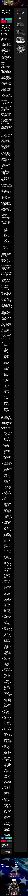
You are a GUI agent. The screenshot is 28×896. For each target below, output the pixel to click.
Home (2, 861)
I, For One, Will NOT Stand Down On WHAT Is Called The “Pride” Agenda (8, 551)
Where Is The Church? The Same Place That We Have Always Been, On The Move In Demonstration (7, 586)
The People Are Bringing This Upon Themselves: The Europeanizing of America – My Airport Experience (7, 526)
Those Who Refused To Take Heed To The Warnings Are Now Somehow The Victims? (8, 754)
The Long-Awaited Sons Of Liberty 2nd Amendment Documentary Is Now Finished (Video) (8, 673)
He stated (9, 113)
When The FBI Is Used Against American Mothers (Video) (8, 495)
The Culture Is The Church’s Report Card (8, 593)
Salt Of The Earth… (6, 579)
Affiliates (3, 870)
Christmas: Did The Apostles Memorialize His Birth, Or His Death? (7, 791)
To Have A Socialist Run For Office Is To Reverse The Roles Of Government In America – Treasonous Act (7, 476)
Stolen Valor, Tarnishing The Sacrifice (7, 747)
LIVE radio (3, 87)
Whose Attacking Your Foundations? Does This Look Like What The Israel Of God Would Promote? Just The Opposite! (7, 722)
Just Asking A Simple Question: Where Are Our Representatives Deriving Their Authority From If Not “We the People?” (7, 600)
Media (15, 870)
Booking (16, 866)
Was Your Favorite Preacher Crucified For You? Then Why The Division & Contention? (8, 631)
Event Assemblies (5, 866)
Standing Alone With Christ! (7, 796)
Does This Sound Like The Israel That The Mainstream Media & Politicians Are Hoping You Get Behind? (8, 814)
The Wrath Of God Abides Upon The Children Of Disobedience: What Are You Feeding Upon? (8, 827)
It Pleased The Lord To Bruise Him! (7, 834)
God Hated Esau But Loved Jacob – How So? (8, 821)
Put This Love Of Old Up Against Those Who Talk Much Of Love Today (7, 654)
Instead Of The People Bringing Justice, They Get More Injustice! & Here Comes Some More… (7, 502)
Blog (2, 868)
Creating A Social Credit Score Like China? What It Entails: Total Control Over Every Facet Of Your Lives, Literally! (7, 572)
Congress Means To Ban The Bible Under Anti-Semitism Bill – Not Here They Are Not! (8, 784)
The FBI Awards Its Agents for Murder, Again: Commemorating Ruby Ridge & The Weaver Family (8, 466)
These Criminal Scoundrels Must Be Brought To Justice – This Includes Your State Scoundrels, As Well (7, 610)
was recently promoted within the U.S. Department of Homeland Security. (6, 283)
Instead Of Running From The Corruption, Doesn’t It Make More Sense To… (8, 434)
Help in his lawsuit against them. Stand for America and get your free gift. (6, 422)
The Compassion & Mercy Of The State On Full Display (7, 544)
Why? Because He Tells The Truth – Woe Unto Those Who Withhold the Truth (8, 510)
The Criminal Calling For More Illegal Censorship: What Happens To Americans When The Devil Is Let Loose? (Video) (8, 537)
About (15, 868)
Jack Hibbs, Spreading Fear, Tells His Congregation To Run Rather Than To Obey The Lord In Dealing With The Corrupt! (7, 487)
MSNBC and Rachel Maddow (6, 419)
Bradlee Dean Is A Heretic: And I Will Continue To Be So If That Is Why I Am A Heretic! (8, 693)
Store (2, 864)
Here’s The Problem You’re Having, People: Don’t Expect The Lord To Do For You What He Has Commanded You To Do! (7, 803)
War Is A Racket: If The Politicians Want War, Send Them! (7, 713)
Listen (15, 864)
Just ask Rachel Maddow (4, 209)
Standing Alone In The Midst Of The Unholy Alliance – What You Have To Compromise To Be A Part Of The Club (8, 517)
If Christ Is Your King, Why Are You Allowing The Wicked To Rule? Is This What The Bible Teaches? (8, 762)
